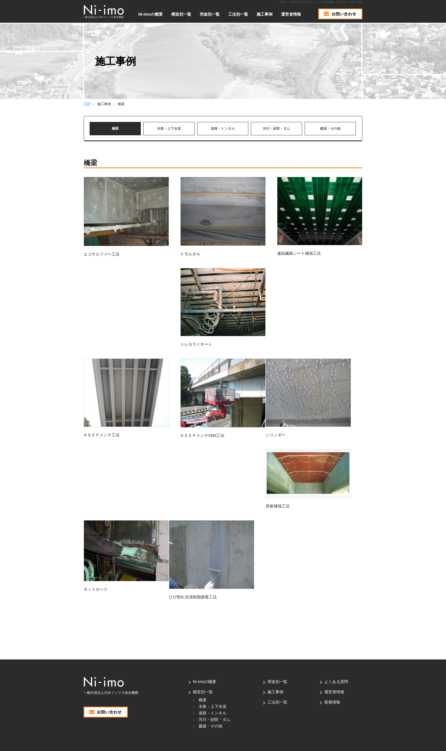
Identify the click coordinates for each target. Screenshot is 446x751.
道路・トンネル (223, 128)
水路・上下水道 (169, 128)
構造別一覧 (203, 692)
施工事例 (264, 14)
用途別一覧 (210, 14)
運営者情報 (291, 14)
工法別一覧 (238, 14)
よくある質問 (336, 681)
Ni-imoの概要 (150, 14)
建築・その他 (330, 128)
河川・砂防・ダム (276, 128)
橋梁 (115, 128)
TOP (87, 104)
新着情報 (332, 702)
